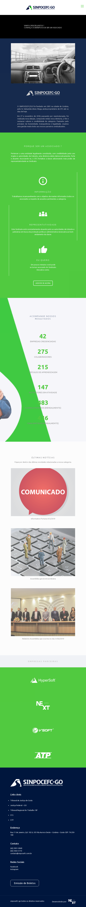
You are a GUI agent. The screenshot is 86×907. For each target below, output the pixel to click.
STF (12, 820)
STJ (11, 815)
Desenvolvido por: (64, 902)
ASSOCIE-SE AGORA (43, 283)
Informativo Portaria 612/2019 (43, 519)
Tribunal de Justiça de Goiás (21, 800)
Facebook (14, 867)
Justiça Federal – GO (18, 805)
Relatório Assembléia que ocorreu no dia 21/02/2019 (43, 639)
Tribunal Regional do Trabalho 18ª (23, 810)
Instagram (14, 869)
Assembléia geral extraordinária (43, 579)
